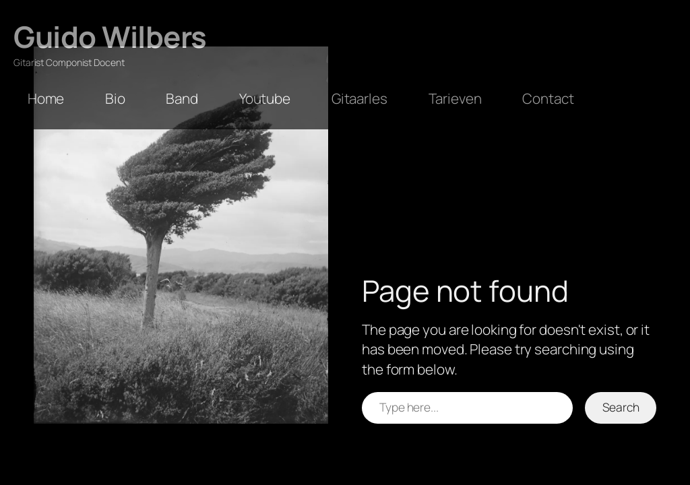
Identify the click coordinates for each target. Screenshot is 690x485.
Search (620, 407)
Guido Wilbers (110, 36)
